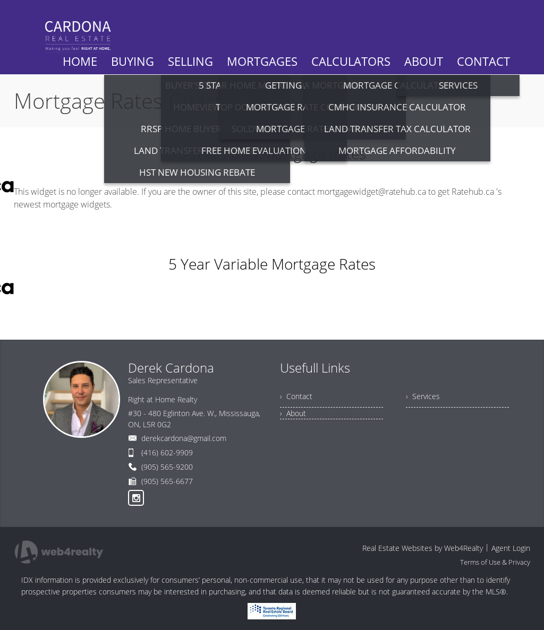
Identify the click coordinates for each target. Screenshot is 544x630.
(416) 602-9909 (167, 452)
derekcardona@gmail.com (183, 438)
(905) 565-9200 (167, 467)
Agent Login (510, 548)
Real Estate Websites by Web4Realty (422, 548)
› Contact (296, 396)
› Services (423, 396)
